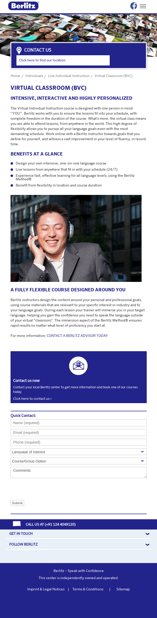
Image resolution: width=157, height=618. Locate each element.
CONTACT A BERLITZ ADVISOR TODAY (77, 336)
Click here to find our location (42, 60)
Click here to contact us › (32, 399)
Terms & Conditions (87, 589)
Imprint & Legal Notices (45, 589)
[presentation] (36, 488)
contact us (37, 50)
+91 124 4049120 (60, 524)
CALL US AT (35, 524)
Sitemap (123, 589)
